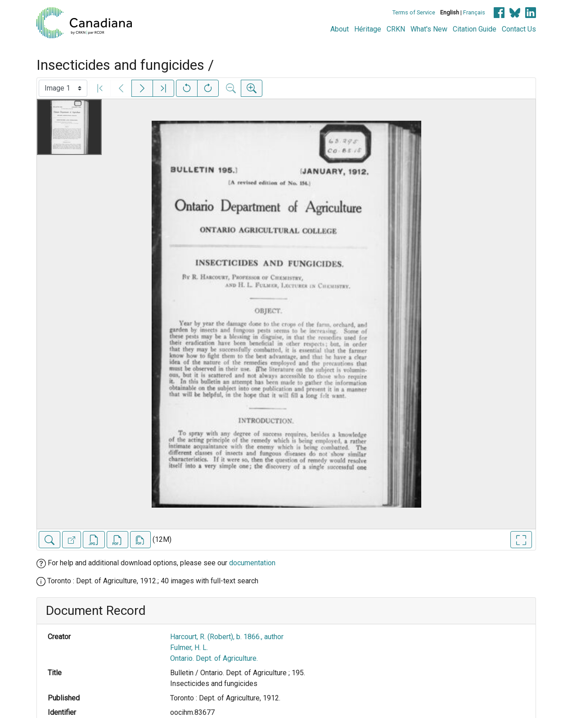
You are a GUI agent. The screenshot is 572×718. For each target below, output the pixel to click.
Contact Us (519, 29)
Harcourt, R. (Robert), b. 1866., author (227, 636)
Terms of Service (413, 12)
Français (474, 12)
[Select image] (63, 88)
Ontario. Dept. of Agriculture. (214, 658)
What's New (428, 29)
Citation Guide (474, 29)
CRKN (396, 29)
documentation (252, 563)
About (339, 29)
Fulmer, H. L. (189, 647)
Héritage (367, 29)
